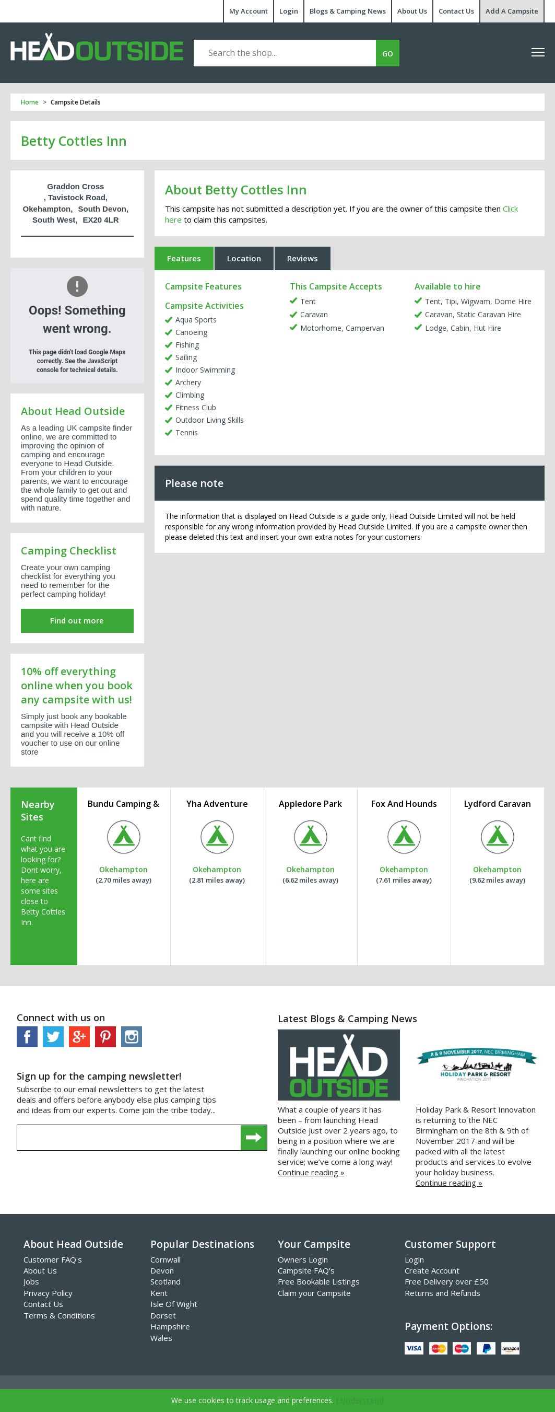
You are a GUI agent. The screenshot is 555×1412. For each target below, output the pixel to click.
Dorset (163, 1315)
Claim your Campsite (314, 1293)
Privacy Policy (48, 1293)
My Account (248, 11)
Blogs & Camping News (348, 11)
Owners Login (303, 1259)
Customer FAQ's (52, 1259)
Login (288, 11)
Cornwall (165, 1259)
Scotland (165, 1281)
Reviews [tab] (302, 258)
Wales (161, 1338)
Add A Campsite (512, 11)
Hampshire (170, 1326)
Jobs (31, 1281)
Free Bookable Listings (319, 1281)
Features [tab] (184, 258)
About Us (412, 11)
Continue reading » (311, 1172)
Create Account (432, 1270)
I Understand (360, 1400)
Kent (159, 1293)
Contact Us (456, 11)
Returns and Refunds (442, 1293)
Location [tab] (244, 258)
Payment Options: (448, 1326)
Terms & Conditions (59, 1315)
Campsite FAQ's (306, 1270)
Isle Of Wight (173, 1304)
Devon (162, 1270)
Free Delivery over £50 (447, 1281)
